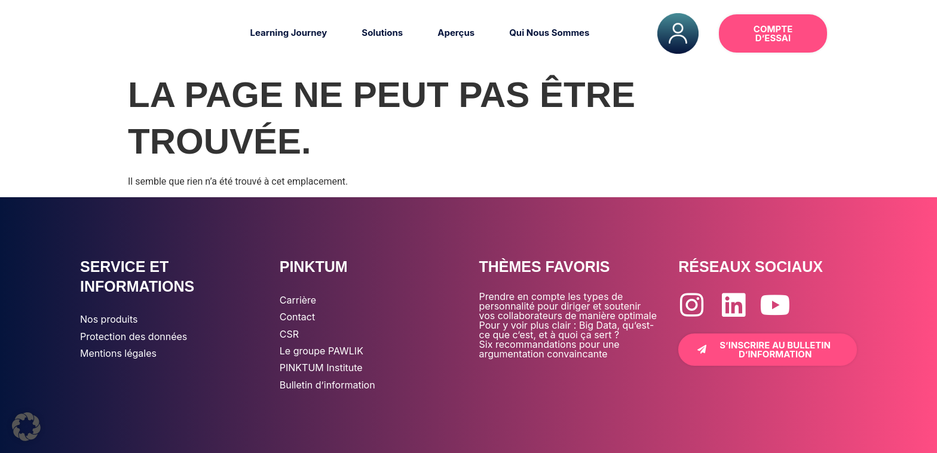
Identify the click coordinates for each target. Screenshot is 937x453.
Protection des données (133, 336)
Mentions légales (118, 353)
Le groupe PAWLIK (321, 351)
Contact (297, 317)
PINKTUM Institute (321, 368)
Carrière (298, 300)
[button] (856, 33)
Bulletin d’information (327, 385)
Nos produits (108, 319)
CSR (289, 334)
